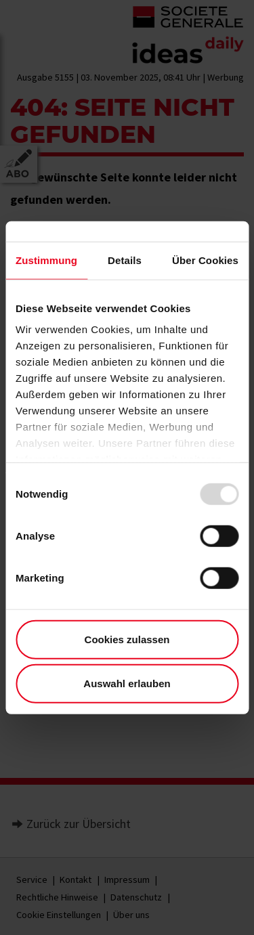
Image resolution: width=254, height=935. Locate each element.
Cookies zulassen (127, 639)
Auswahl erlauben (126, 683)
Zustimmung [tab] (46, 259)
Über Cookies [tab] (205, 259)
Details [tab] (125, 259)
